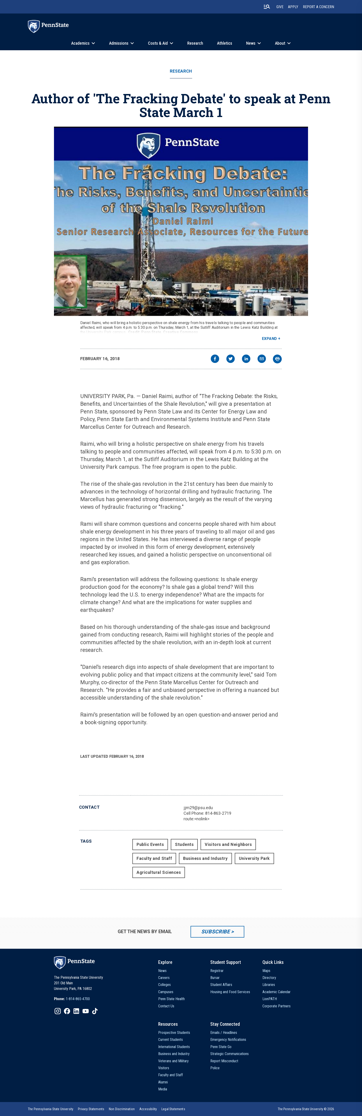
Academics (80, 43)
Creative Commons (180, 332)
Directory (269, 977)
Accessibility (148, 1109)
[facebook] (215, 359)
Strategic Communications (229, 1054)
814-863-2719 (218, 813)
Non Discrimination (122, 1109)
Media (162, 1089)
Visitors (163, 1068)
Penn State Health (171, 999)
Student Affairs (221, 984)
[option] (72, 999)
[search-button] (267, 7)
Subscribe (215, 932)
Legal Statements (173, 1109)
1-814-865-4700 (78, 999)
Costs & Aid (158, 43)
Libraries (268, 984)
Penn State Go (220, 1047)
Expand (269, 338)
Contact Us (166, 1006)
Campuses (165, 992)
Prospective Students (174, 1032)
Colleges (164, 984)
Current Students (170, 1039)
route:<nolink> (196, 818)
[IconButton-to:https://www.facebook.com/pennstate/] (67, 1011)
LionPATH (269, 999)
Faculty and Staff (154, 858)
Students (184, 844)
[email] (262, 359)
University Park (254, 858)
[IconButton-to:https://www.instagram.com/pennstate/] (57, 1011)
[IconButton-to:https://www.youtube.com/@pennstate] (85, 1011)
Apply (293, 7)
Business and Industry (205, 858)
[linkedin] (246, 359)
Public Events (150, 844)
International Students (174, 1047)
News (250, 43)
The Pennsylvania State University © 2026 (306, 1109)
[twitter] (230, 359)
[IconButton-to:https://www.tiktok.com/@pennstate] (95, 1011)
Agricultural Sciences (159, 872)
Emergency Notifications (228, 1039)
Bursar (215, 977)
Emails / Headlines (223, 1032)
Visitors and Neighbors (228, 844)
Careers (164, 977)
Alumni (163, 1082)
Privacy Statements (91, 1109)
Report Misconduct (224, 1061)
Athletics (224, 43)
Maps (266, 971)
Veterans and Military (173, 1061)
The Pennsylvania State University (50, 1109)
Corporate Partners (276, 1006)
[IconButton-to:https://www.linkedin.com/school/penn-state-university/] (76, 1011)
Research (195, 43)
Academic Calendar (276, 992)
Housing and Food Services (230, 992)
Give (279, 7)
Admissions (118, 43)
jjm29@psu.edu (198, 807)
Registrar (217, 971)
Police (215, 1068)
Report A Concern (318, 7)
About (280, 43)
